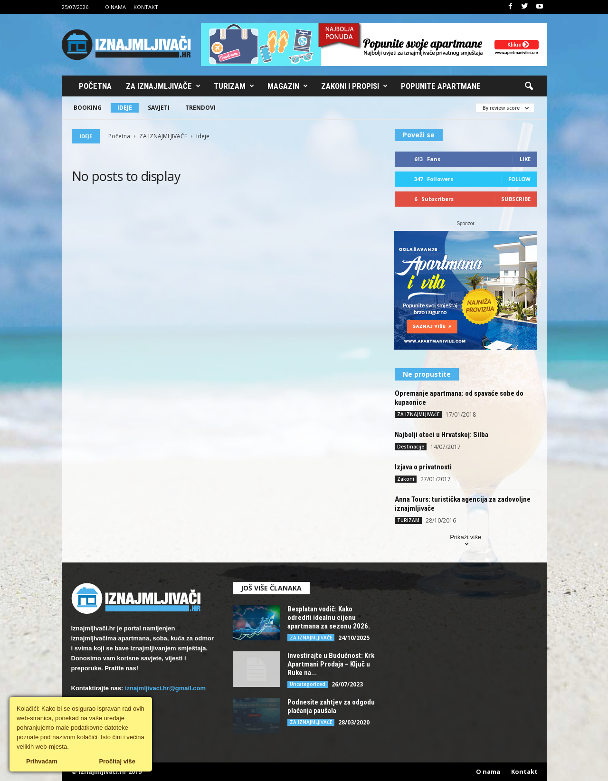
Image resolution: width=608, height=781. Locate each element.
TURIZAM (408, 520)
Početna (95, 86)
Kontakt (145, 6)
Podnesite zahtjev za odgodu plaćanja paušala (331, 706)
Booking (88, 108)
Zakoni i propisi (354, 86)
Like (525, 158)
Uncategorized (307, 684)
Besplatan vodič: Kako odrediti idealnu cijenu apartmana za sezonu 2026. (328, 617)
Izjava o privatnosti (423, 467)
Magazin (287, 86)
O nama (115, 6)
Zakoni (405, 479)
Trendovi (200, 108)
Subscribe (516, 198)
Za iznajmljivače (163, 86)
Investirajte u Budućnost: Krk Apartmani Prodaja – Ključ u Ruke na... (330, 664)
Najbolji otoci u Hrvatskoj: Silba (441, 434)
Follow (519, 178)
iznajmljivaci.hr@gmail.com (165, 688)
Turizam (234, 86)
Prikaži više (465, 541)
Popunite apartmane (441, 86)
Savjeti (159, 108)
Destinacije (410, 446)
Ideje (124, 108)
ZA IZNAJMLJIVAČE (163, 136)
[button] (528, 86)
